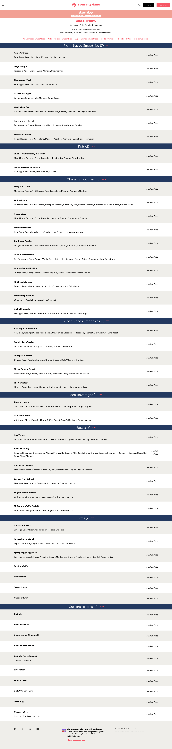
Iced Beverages (108, 39)
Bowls (121, 39)
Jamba (86, 12)
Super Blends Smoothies (86, 39)
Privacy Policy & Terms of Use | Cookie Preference (129, 731)
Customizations (142, 39)
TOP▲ (108, 45)
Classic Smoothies (63, 39)
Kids (50, 39)
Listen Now (76, 740)
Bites (128, 39)
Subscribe (163, 5)
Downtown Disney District (86, 16)
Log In (149, 5)
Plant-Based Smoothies (33, 39)
